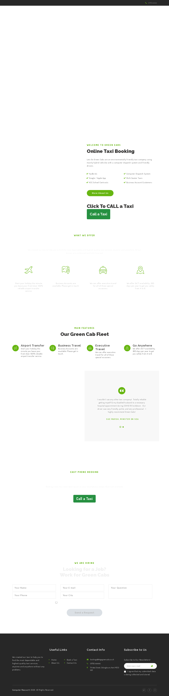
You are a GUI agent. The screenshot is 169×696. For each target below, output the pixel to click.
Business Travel (66, 278)
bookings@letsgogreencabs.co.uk (102, 659)
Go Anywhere (140, 278)
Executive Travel (103, 278)
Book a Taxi (72, 660)
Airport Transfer (28, 278)
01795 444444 (152, 3)
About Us (55, 663)
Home (54, 660)
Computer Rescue (20, 690)
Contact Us (72, 663)
